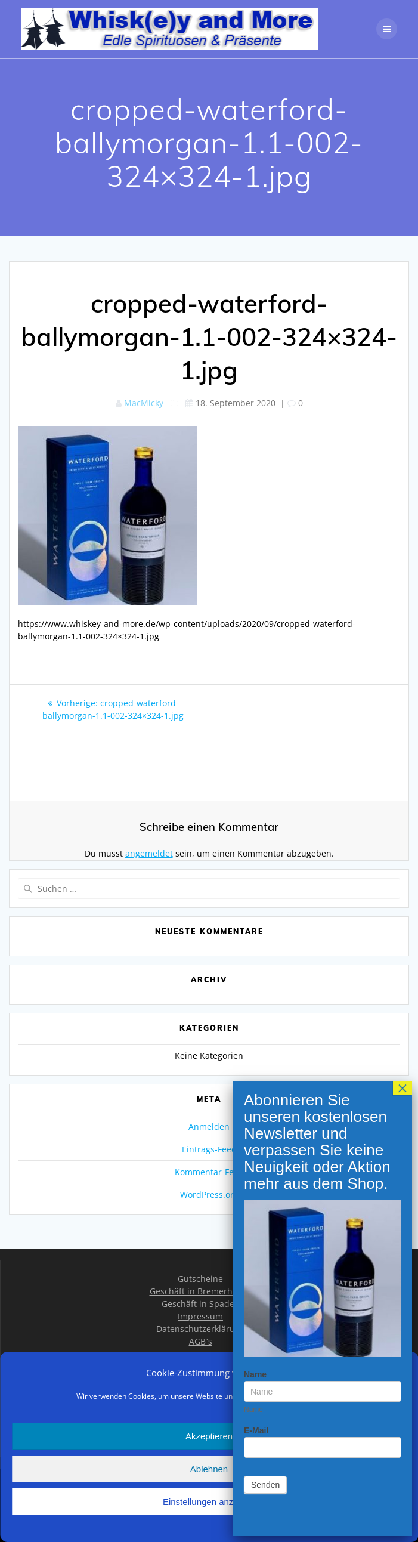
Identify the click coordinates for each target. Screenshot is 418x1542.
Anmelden (209, 1126)
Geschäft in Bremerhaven (201, 1291)
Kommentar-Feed (209, 1172)
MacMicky (143, 403)
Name (255, 262)
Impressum (200, 1316)
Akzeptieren (209, 1436)
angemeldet (149, 853)
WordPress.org (209, 1194)
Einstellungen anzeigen (209, 1502)
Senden (265, 372)
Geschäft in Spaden (201, 1303)
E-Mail (256, 318)
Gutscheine (200, 1278)
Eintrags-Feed (209, 1149)
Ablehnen (209, 1469)
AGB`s (200, 1341)
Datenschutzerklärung (200, 1328)
